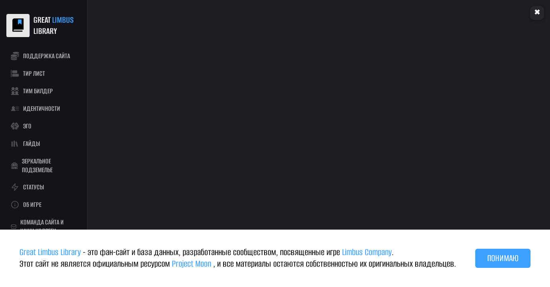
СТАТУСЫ (27, 187)
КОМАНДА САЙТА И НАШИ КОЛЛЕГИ (37, 227)
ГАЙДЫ (25, 143)
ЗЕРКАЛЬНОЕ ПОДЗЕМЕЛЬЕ (31, 166)
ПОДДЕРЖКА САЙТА (40, 56)
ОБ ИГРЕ (26, 204)
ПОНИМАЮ (503, 258)
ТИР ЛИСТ (28, 73)
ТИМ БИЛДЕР (31, 91)
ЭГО (21, 126)
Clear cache (537, 13)
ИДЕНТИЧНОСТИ (35, 108)
